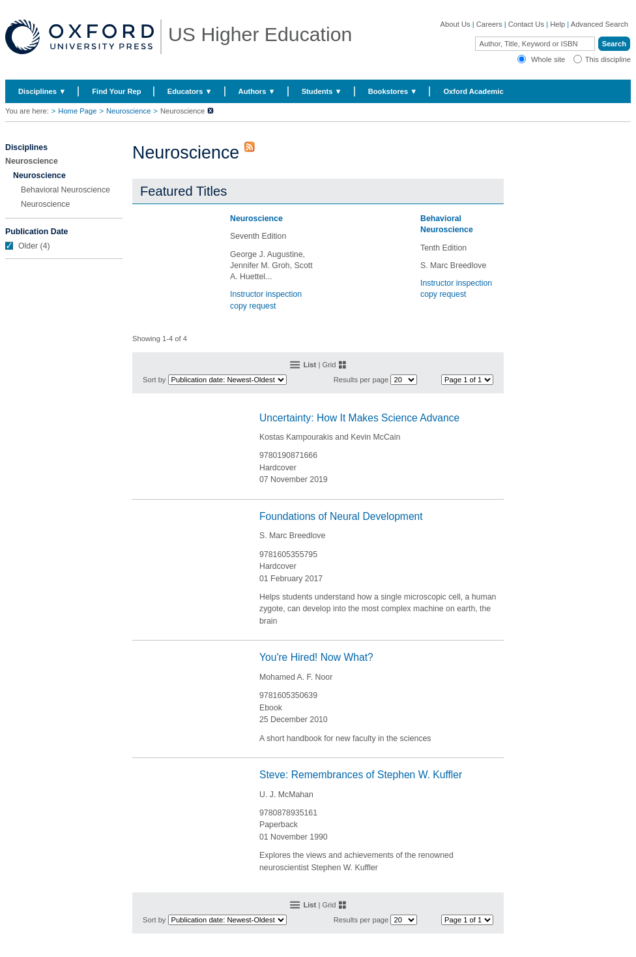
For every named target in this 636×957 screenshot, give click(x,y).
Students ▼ (322, 91)
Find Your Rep (116, 91)
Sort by (154, 380)
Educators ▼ (189, 91)
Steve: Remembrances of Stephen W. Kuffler (360, 774)
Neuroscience (128, 111)
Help (557, 24)
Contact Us (526, 24)
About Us (455, 24)
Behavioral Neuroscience (65, 189)
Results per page (361, 380)
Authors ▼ (257, 91)
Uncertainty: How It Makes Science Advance (359, 417)
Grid (329, 365)
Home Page (77, 111)
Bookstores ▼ (393, 91)
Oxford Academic (473, 91)
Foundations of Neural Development (341, 516)
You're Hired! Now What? (316, 657)
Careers (489, 24)
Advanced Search (599, 24)
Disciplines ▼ (42, 91)
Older (28, 246)
